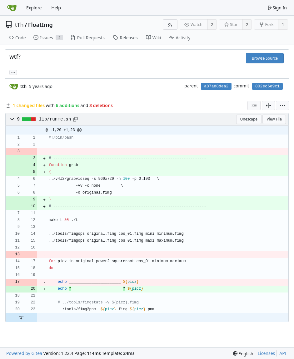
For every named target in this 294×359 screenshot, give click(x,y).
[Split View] (268, 105)
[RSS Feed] (170, 24)
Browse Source (265, 58)
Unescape (248, 119)
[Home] (12, 7)
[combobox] (254, 105)
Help (56, 8)
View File (274, 119)
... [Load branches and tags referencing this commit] (13, 72)
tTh (19, 25)
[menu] (282, 105)
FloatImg (40, 25)
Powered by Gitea (24, 353)
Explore (34, 8)
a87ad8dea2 (216, 86)
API (282, 353)
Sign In (277, 8)
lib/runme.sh (55, 119)
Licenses (266, 353)
